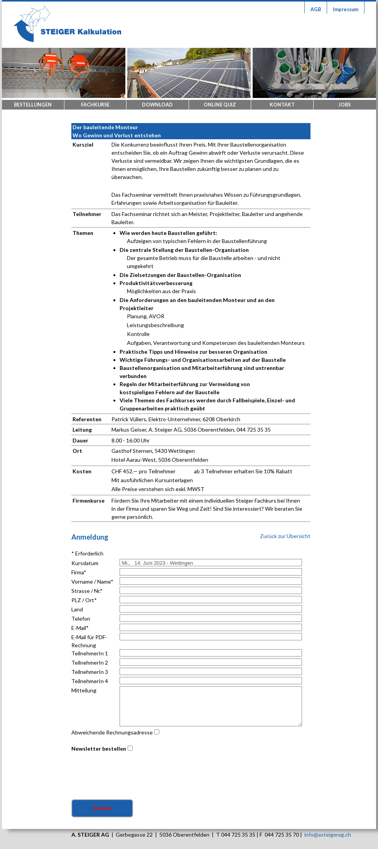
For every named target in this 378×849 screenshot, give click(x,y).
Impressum (345, 9)
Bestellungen (33, 105)
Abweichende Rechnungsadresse (112, 732)
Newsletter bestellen (98, 748)
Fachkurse (95, 105)
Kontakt (282, 105)
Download (157, 105)
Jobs (344, 105)
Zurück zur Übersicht (285, 536)
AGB (315, 9)
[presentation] (130, 776)
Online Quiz (220, 105)
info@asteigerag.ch (327, 834)
